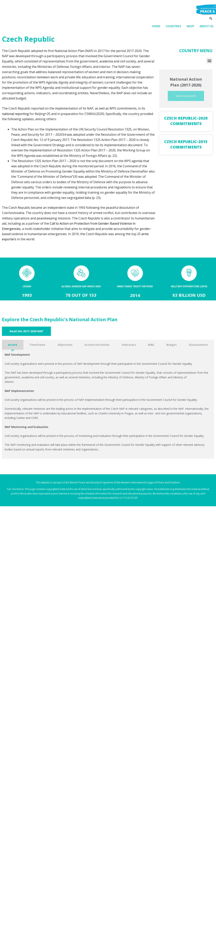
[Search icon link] (211, 19)
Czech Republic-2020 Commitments (186, 121)
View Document (186, 96)
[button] (209, 61)
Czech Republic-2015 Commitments (186, 144)
